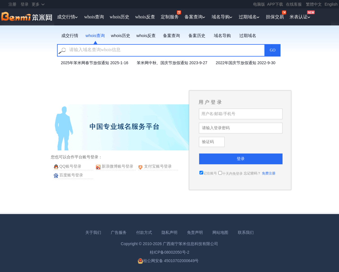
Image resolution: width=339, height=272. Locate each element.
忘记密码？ (252, 173)
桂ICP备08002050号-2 (169, 252)
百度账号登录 (71, 175)
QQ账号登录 (70, 166)
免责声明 (195, 232)
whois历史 (119, 16)
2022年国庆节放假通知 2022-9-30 (245, 63)
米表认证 (299, 16)
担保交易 (275, 16)
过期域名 (248, 16)
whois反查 (145, 16)
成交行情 (66, 16)
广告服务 (119, 232)
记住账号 (210, 173)
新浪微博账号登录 (117, 166)
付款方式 (144, 232)
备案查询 (193, 16)
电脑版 (259, 4)
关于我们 (93, 232)
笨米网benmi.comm (27, 16)
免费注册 (268, 173)
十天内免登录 (232, 174)
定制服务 (170, 16)
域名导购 (221, 16)
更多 (36, 4)
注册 (12, 4)
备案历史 (196, 35)
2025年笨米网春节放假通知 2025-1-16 (94, 63)
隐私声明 (169, 232)
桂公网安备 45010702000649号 (168, 260)
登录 (25, 4)
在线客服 (294, 4)
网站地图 (220, 232)
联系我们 (246, 232)
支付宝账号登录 (158, 166)
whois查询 (94, 16)
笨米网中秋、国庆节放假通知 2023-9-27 (172, 63)
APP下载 (275, 4)
